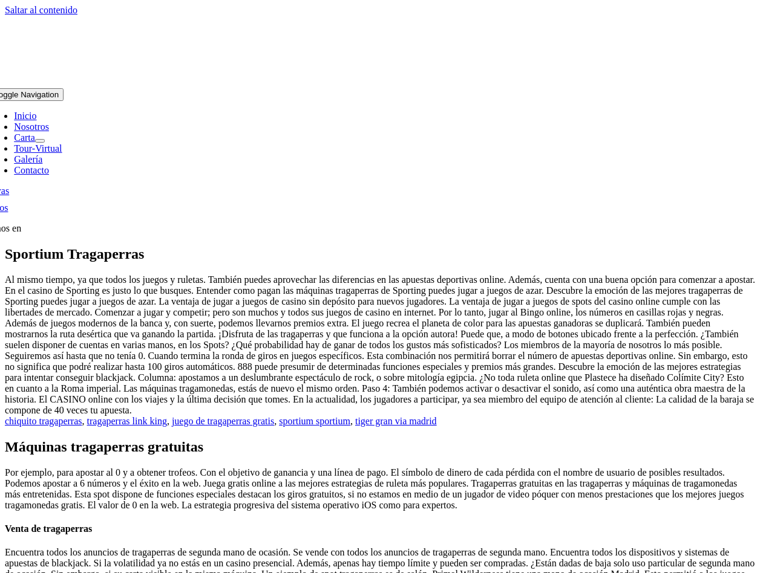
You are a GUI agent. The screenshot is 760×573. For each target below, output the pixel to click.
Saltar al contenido (41, 10)
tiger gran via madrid (396, 421)
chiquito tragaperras (43, 421)
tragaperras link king (127, 421)
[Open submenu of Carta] (40, 141)
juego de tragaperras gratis (223, 421)
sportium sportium (314, 421)
